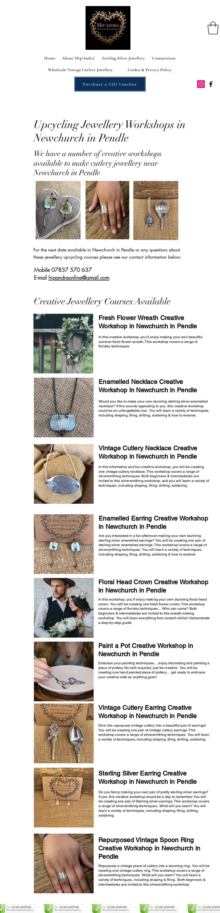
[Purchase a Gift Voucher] (110, 84)
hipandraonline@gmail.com (78, 277)
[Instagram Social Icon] (201, 84)
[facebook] (211, 84)
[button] (213, 28)
